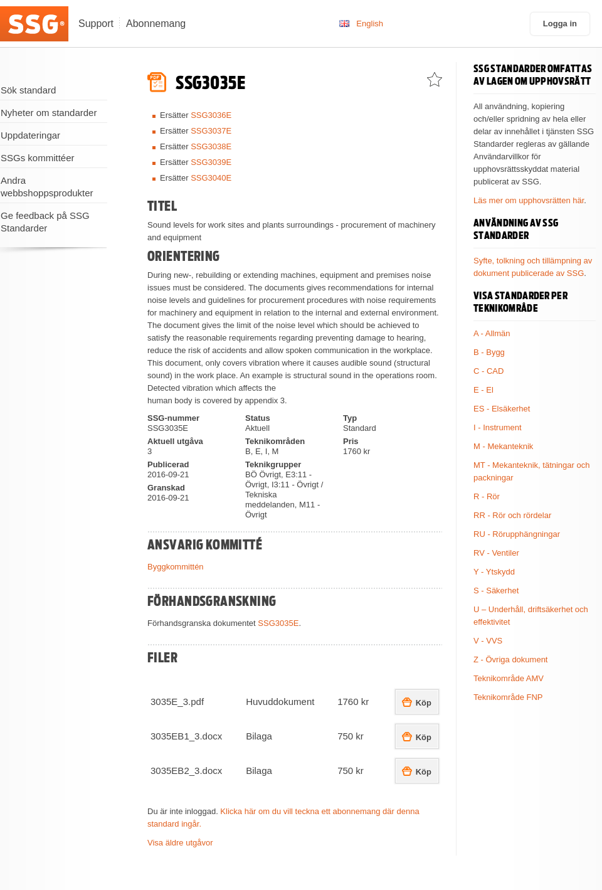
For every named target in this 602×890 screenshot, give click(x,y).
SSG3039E (211, 162)
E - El (483, 390)
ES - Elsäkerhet (501, 408)
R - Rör (486, 496)
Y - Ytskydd (494, 571)
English (369, 23)
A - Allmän (491, 333)
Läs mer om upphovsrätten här (528, 200)
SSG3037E (211, 130)
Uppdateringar (30, 135)
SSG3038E (211, 146)
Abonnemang (156, 23)
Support (96, 23)
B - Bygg (489, 352)
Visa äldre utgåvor (180, 842)
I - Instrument (497, 427)
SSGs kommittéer (38, 157)
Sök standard (28, 90)
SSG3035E (278, 623)
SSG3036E (211, 115)
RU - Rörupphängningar (516, 534)
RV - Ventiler (496, 553)
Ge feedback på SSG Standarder (45, 221)
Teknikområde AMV (508, 678)
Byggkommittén (175, 566)
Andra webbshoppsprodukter (47, 186)
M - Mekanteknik (503, 446)
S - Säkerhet (496, 590)
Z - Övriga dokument (510, 659)
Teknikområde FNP (508, 697)
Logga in (560, 23)
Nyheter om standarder (49, 112)
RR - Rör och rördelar (512, 515)
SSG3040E (211, 178)
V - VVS (487, 640)
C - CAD (488, 371)
